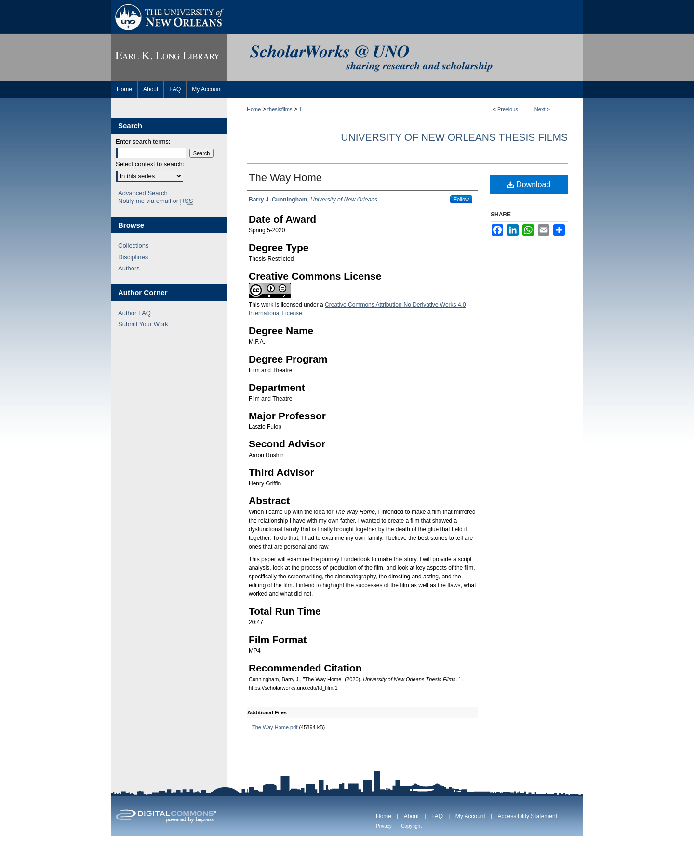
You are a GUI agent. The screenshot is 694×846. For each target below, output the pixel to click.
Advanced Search (143, 193)
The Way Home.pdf (274, 727)
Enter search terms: (143, 141)
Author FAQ (134, 313)
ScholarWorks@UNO (405, 57)
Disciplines (133, 257)
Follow (461, 199)
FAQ (437, 816)
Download (529, 184)
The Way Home (285, 178)
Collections (133, 245)
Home (254, 109)
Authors (129, 268)
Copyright (411, 826)
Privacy (384, 826)
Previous (507, 109)
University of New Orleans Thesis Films (454, 137)
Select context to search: (150, 164)
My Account (470, 816)
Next (540, 109)
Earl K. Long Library (169, 57)
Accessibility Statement (527, 816)
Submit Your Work (143, 324)
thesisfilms (279, 109)
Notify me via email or (155, 201)
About (411, 816)
